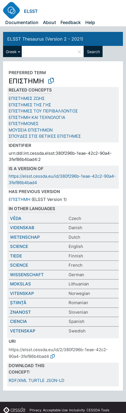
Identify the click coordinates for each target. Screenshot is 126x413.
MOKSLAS (20, 284)
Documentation (21, 22)
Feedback (70, 22)
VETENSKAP (22, 331)
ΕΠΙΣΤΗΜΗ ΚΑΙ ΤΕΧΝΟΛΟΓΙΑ (37, 117)
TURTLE (36, 380)
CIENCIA (18, 321)
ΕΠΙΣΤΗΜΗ (19, 199)
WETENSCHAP (25, 237)
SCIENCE (19, 246)
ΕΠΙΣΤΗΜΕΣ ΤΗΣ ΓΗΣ (30, 104)
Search (93, 51)
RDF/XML (18, 380)
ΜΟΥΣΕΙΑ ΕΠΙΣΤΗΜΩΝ (31, 130)
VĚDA (15, 218)
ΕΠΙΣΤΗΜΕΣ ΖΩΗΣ (27, 98)
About (49, 22)
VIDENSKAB (22, 227)
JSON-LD (55, 380)
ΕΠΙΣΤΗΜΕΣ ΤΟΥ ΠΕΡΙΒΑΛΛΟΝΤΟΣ (43, 111)
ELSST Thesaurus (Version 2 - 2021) (45, 39)
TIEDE (16, 256)
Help (90, 22)
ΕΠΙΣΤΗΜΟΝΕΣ (23, 123)
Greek (11, 51)
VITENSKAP (22, 293)
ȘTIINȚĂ (18, 302)
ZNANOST (20, 312)
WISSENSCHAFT (27, 274)
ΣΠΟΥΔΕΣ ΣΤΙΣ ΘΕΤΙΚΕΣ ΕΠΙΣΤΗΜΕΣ (45, 136)
